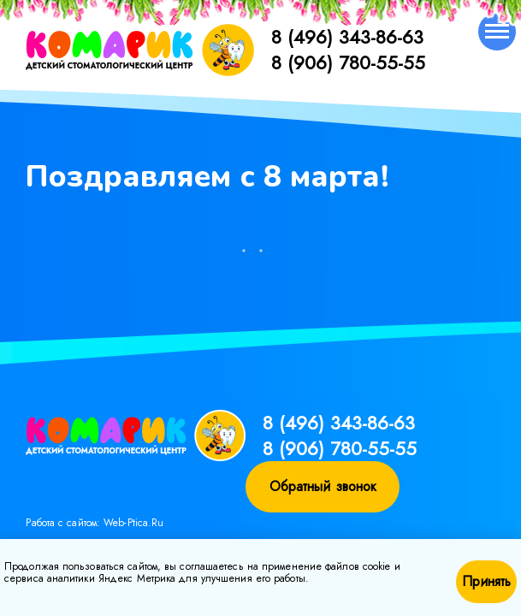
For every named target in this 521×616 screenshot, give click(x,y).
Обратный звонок (323, 486)
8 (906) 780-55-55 (348, 62)
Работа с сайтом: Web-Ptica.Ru (94, 522)
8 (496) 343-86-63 (347, 37)
